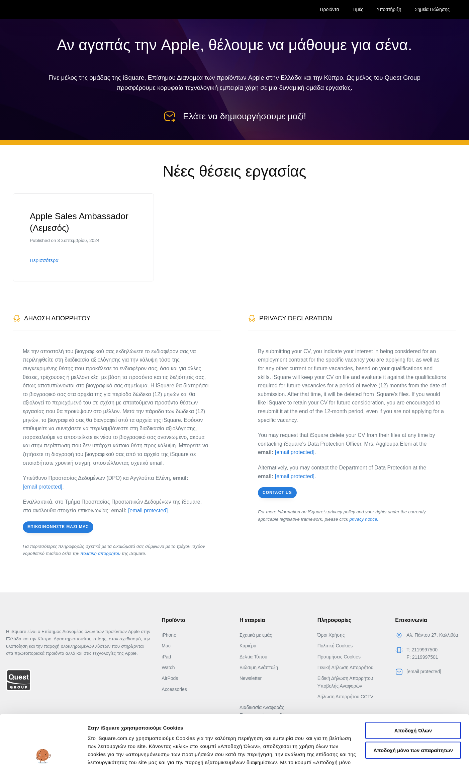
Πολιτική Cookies (335, 645)
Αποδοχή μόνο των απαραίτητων (413, 699)
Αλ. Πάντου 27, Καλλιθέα (432, 635)
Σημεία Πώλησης (432, 9)
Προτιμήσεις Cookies (339, 656)
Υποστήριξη (389, 9)
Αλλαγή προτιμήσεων (114, 754)
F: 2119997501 (422, 657)
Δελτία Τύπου (253, 656)
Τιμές (358, 9)
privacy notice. (364, 519)
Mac (166, 645)
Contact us (277, 492)
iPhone (169, 635)
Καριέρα (248, 645)
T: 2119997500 (422, 649)
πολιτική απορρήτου (100, 553)
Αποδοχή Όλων (413, 679)
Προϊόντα (329, 9)
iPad (166, 656)
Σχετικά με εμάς (256, 635)
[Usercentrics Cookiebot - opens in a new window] (43, 754)
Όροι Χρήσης (331, 635)
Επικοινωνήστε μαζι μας (58, 526)
